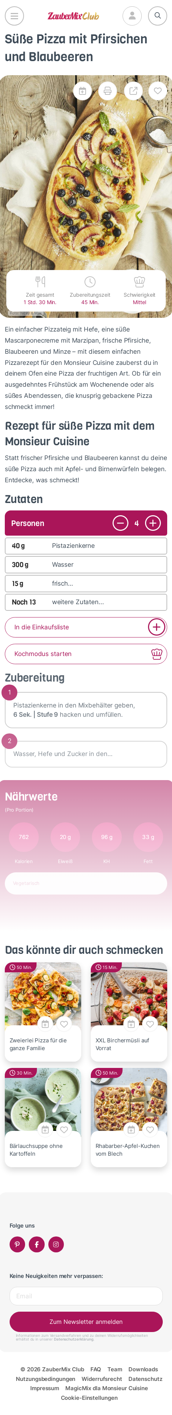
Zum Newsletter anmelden (86, 1321)
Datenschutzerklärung (73, 1339)
